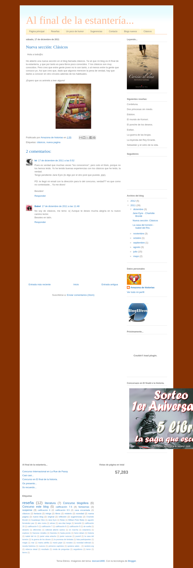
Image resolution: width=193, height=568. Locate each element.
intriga (48, 513)
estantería (86, 530)
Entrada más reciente (40, 284)
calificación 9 (75, 526)
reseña (28, 503)
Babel (37, 206)
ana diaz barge (64, 523)
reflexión (62, 516)
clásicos (41, 142)
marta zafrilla (43, 543)
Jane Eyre (52, 520)
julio (135, 251)
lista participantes (83, 539)
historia (91, 533)
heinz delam (79, 533)
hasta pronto (65, 533)
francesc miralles (40, 533)
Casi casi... (28, 475)
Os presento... (29, 483)
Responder (40, 196)
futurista (53, 533)
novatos (69, 543)
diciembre (138, 209)
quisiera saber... (74, 546)
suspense (27, 510)
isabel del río (30, 536)
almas (52, 523)
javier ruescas (66, 536)
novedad (80, 513)
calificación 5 (33, 526)
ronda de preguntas (61, 549)
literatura (50, 503)
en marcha (73, 530)
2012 (133, 201)
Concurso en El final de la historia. (40, 479)
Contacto (113, 31)
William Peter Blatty (76, 520)
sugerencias (76, 516)
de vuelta (87, 526)
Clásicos (147, 31)
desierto (25, 530)
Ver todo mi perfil (135, 292)
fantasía (37, 513)
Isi (35, 160)
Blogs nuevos (130, 31)
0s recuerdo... (29, 487)
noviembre (139, 233)
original (51, 516)
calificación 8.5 (62, 510)
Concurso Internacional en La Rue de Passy (45, 471)
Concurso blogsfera (75, 503)
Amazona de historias (142, 287)
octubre (137, 238)
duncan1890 (98, 561)
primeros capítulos (56, 546)
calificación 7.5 (64, 506)
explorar (25, 533)
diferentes (37, 530)
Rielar (62, 520)
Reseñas (55, 31)
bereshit (78, 523)
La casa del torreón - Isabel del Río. (143, 226)
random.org (89, 546)
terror (88, 549)
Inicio (76, 284)
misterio (68, 513)
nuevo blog (38, 516)
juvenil (78, 536)
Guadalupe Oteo (38, 520)
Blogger (132, 561)
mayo (136, 256)
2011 (133, 205)
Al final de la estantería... (80, 20)
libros (57, 513)
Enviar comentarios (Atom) (80, 295)
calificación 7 (47, 526)
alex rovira (42, 523)
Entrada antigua (110, 284)
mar (32, 543)
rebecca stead (31, 549)
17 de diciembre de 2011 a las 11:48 (60, 206)
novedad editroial (83, 543)
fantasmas (83, 506)
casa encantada (82, 510)
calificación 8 (61, 526)
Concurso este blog (35, 506)
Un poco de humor (75, 31)
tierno (24, 553)
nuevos (42, 546)
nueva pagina (53, 142)
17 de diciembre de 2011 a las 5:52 (56, 160)
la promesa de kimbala (63, 539)
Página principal (36, 31)
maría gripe (57, 543)
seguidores (77, 549)
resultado (45, 549)
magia (24, 543)
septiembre (139, 242)
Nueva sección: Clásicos (145, 220)
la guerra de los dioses (41, 539)
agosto (137, 247)
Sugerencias (96, 31)
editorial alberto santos (55, 530)
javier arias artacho (48, 536)
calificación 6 (44, 510)
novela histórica (28, 546)
